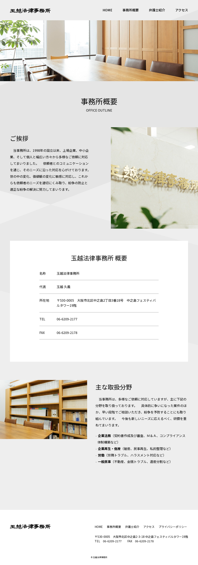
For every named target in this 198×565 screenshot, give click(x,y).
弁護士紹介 (157, 10)
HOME (107, 10)
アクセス (181, 10)
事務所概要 (130, 10)
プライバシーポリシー (173, 527)
